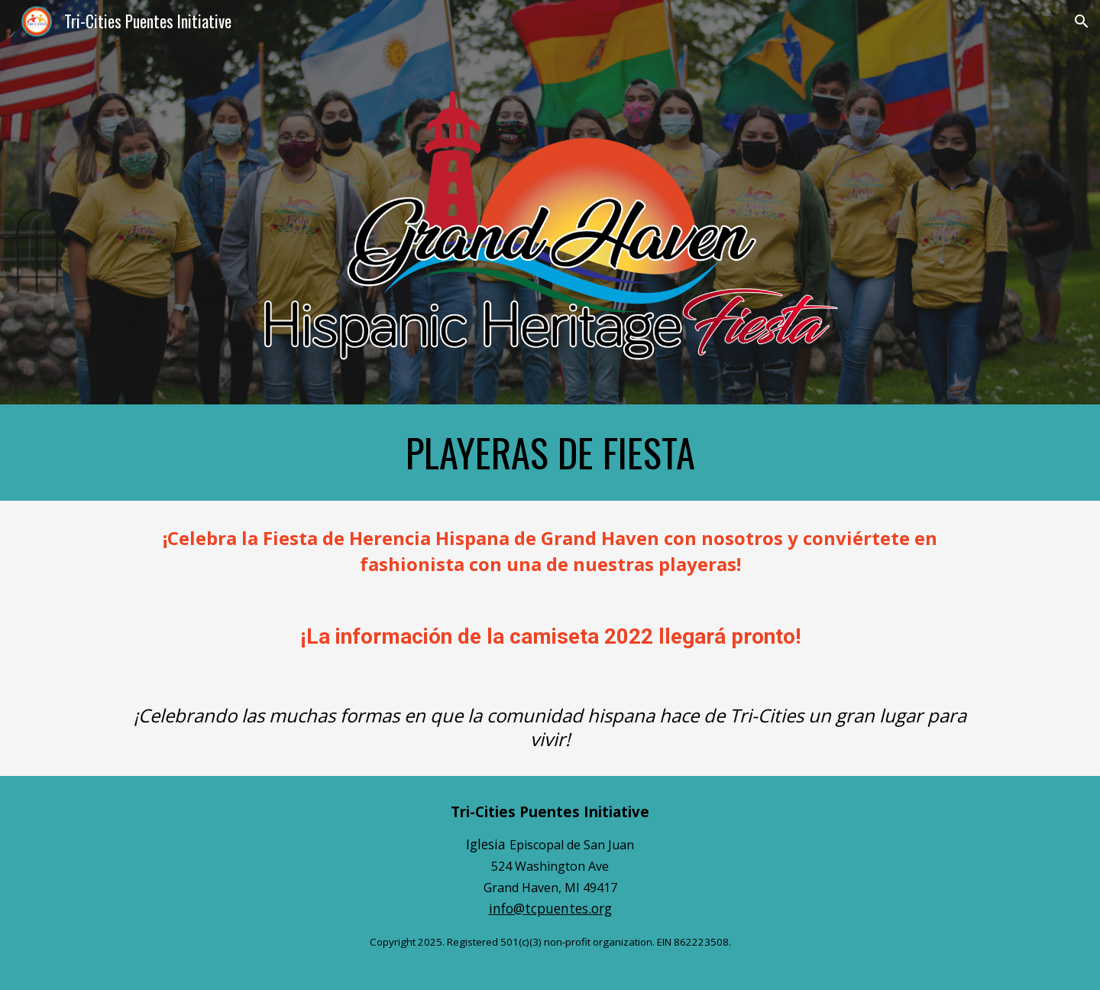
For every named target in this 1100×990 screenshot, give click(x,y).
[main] (550, 452)
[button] (1081, 21)
